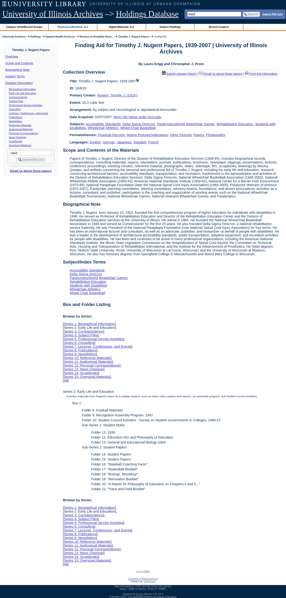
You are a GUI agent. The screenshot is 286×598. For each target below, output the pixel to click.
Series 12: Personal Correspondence (91, 365)
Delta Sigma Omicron (138, 124)
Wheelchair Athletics (103, 128)
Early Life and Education (22, 93)
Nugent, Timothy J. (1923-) (117, 95)
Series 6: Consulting (79, 343)
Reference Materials (20, 125)
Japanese (124, 142)
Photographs (215, 135)
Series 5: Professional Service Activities (93, 339)
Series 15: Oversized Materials (87, 377)
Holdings (35, 36)
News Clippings (17, 137)
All (65, 380)
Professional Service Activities (25, 105)
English (95, 142)
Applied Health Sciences (60, 36)
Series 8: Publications (80, 350)
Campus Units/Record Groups (24, 26)
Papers (198, 135)
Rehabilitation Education (235, 124)
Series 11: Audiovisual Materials (88, 362)
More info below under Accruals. (138, 117)
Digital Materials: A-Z (121, 26)
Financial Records (111, 135)
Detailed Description (19, 83)
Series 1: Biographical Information (89, 324)
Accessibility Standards (103, 124)
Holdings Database (147, 14)
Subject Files (16, 101)
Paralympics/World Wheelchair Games (186, 124)
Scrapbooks (15, 141)
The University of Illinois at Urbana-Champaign (152, 596)
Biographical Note (17, 69)
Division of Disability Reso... (97, 36)
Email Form (149, 581)
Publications (15, 117)
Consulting (15, 109)
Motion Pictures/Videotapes (147, 135)
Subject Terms (15, 76)
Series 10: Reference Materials (87, 358)
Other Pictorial (180, 135)
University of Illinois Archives (52, 14)
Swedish (140, 142)
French (153, 142)
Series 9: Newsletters (80, 354)
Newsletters (15, 121)
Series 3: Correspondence (83, 331)
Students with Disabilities (88, 285)
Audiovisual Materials (21, 129)
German (109, 142)
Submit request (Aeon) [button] (179, 73)
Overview (11, 56)
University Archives (13, 36)
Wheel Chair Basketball (138, 128)
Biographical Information (22, 89)
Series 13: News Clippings (83, 369)
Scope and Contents (19, 63)
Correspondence (18, 97)
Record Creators (219, 26)
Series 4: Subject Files (80, 335)
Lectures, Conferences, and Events (28, 113)
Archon (139, 594)
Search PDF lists (273, 14)
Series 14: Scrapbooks (81, 373)
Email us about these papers (30, 171)
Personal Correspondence (23, 133)
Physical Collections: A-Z (73, 26)
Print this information (261, 73)
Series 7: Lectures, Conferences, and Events (97, 346)
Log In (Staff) (143, 571)
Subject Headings (170, 26)
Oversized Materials (20, 145)
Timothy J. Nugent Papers (133, 36)
